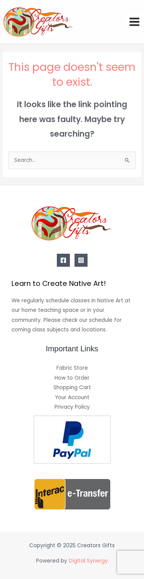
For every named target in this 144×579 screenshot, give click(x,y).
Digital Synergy (88, 560)
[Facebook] (63, 260)
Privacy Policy (72, 407)
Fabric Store (72, 368)
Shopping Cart (72, 387)
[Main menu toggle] (134, 22)
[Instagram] (81, 260)
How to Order (72, 378)
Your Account (72, 397)
